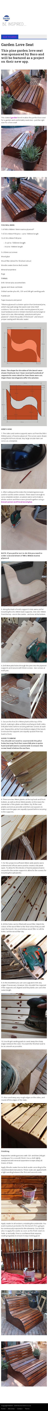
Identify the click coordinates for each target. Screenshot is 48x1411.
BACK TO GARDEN (9, 37)
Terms (27, 1409)
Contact (20, 1409)
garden (14, 117)
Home (3, 1409)
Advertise (11, 1409)
